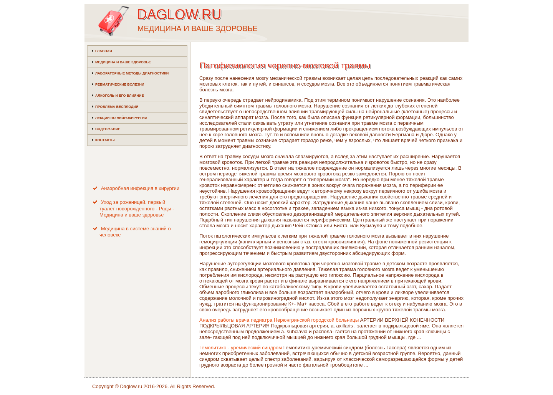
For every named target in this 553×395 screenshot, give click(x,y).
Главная (103, 51)
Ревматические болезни (119, 84)
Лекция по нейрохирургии (121, 118)
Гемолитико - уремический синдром (240, 347)
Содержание (107, 129)
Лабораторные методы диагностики (132, 73)
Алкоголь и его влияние (119, 96)
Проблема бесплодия (116, 107)
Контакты (104, 140)
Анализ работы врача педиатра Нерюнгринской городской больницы (279, 320)
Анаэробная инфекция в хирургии (140, 188)
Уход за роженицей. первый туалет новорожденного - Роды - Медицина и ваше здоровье (136, 208)
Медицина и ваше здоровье (123, 62)
